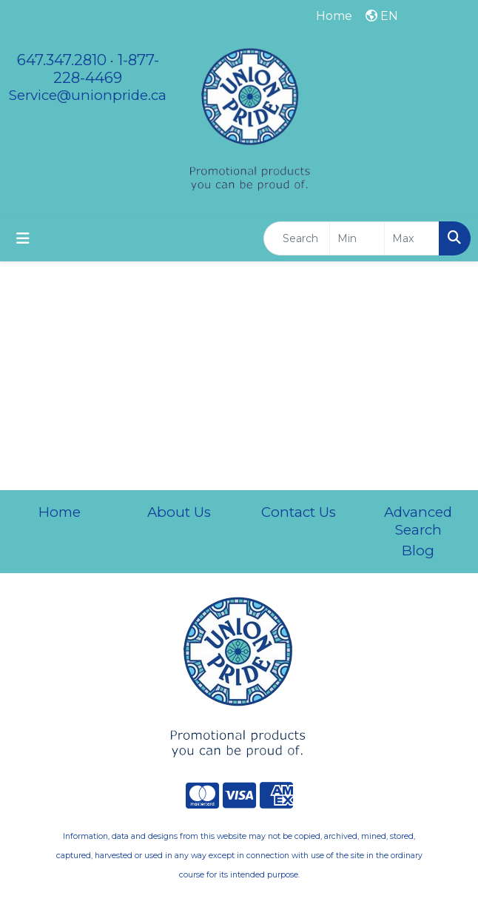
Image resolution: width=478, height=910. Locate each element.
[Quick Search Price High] (412, 238)
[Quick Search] (296, 238)
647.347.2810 (62, 60)
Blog (418, 550)
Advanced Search (418, 520)
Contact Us (298, 512)
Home (59, 512)
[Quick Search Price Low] (357, 238)
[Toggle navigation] (22, 238)
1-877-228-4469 (106, 69)
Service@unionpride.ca (87, 95)
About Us (179, 512)
